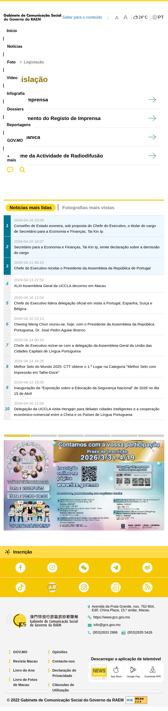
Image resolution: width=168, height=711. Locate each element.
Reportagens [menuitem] (151, 31)
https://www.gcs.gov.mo (111, 621)
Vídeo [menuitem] (73, 31)
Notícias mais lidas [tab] (31, 211)
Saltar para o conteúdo (82, 17)
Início (12, 66)
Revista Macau (25, 665)
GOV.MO (20, 656)
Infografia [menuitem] (96, 31)
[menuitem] (33, 31)
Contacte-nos (63, 665)
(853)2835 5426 (139, 636)
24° (142, 17)
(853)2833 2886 (105, 636)
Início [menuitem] (12, 31)
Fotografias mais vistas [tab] (88, 211)
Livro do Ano (24, 674)
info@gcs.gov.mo (107, 629)
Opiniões (59, 656)
